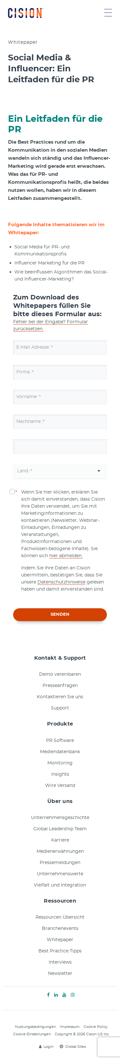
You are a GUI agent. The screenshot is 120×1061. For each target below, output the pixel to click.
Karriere (60, 840)
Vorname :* (28, 397)
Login (46, 1046)
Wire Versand (60, 785)
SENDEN (60, 614)
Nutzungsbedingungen (35, 1027)
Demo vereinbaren (60, 674)
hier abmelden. (66, 556)
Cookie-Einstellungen (32, 1034)
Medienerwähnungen (60, 851)
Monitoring (60, 763)
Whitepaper (60, 940)
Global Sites (73, 1046)
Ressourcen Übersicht (60, 917)
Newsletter (60, 973)
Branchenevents (60, 928)
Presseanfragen (60, 685)
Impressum (70, 1027)
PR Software (60, 740)
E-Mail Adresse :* (34, 347)
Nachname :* (30, 421)
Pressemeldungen (60, 862)
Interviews (60, 962)
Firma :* (25, 372)
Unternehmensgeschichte (60, 818)
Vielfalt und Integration (60, 885)
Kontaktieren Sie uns (60, 697)
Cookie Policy (96, 1027)
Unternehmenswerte (60, 874)
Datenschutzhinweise (61, 582)
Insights (60, 774)
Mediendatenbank (60, 752)
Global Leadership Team (60, 829)
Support (60, 708)
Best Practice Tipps (60, 951)
